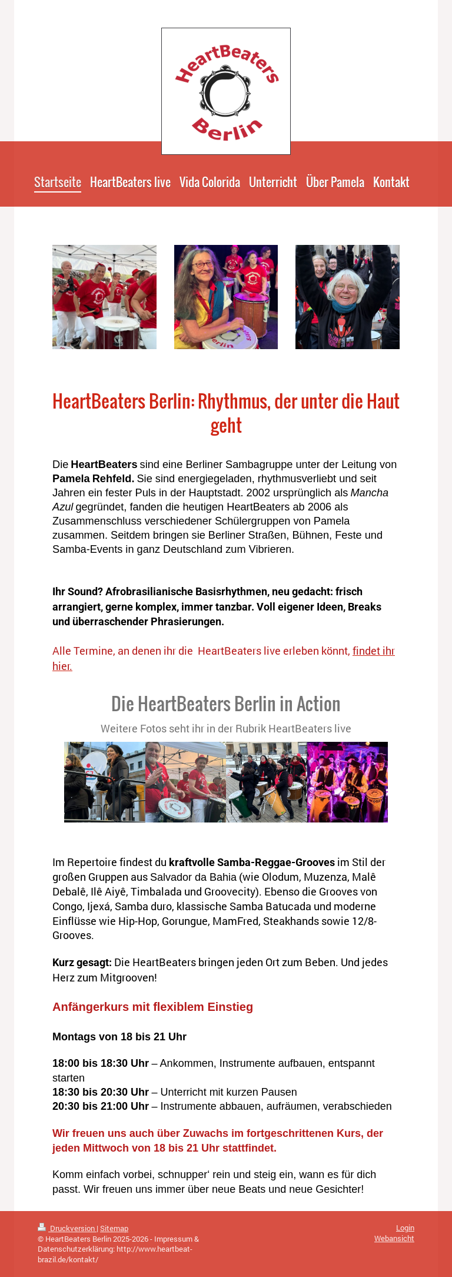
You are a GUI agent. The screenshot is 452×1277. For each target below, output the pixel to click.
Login (405, 1227)
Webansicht (394, 1238)
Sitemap (114, 1228)
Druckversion (67, 1228)
